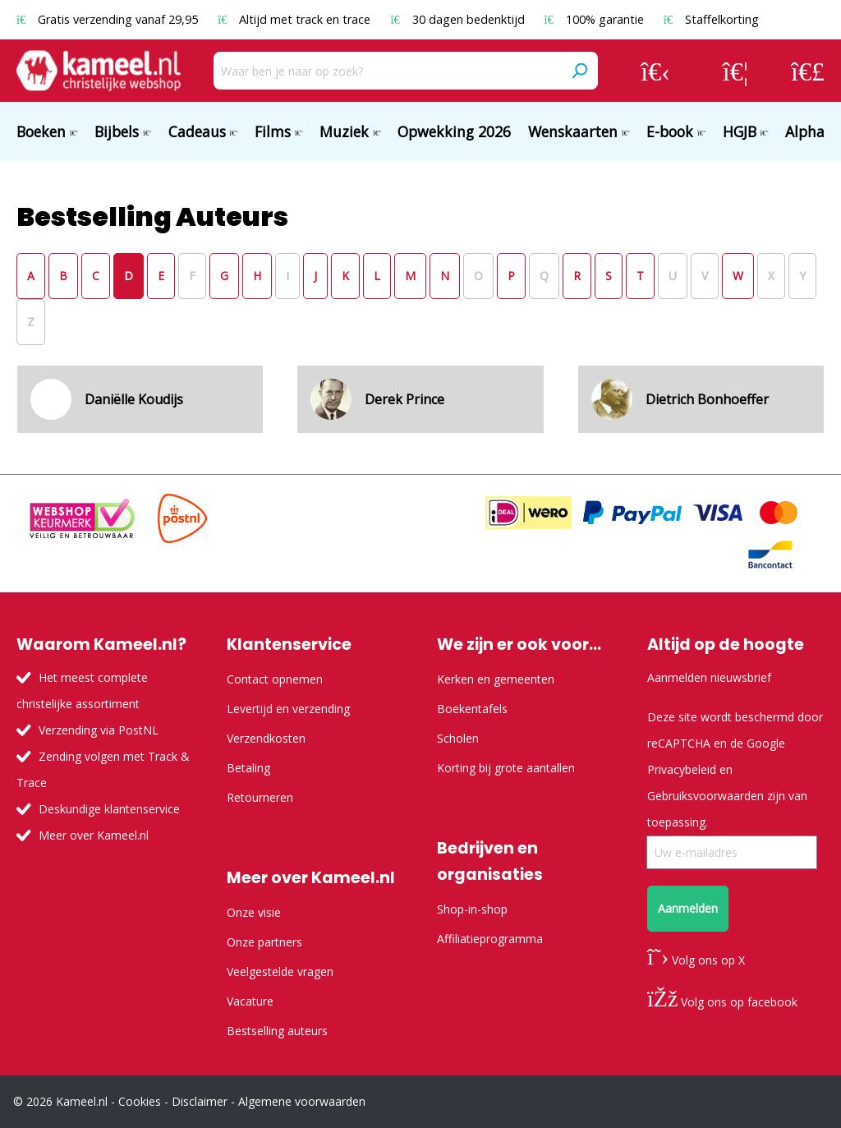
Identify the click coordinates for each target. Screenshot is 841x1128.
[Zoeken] (579, 71)
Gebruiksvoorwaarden (705, 795)
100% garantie (596, 19)
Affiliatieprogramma (490, 938)
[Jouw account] (655, 70)
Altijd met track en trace (296, 19)
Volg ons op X (696, 960)
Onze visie (254, 912)
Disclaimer (199, 1101)
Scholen (458, 738)
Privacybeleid (681, 769)
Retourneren (260, 797)
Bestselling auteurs (277, 1030)
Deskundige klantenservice (109, 809)
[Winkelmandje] (808, 71)
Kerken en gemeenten (495, 679)
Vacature (250, 1001)
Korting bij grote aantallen (506, 768)
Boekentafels (472, 708)
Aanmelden (688, 908)
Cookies (139, 1101)
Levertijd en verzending (288, 708)
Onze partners (264, 942)
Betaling (248, 768)
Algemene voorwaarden (301, 1101)
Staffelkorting (711, 19)
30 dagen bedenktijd (458, 19)
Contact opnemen (275, 679)
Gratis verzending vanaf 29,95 (108, 19)
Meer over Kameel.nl (94, 835)
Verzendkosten (266, 738)
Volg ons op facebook (722, 1002)
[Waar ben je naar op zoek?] (387, 71)
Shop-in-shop (472, 909)
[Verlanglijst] (735, 70)
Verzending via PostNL (99, 730)
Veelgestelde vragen (280, 971)
